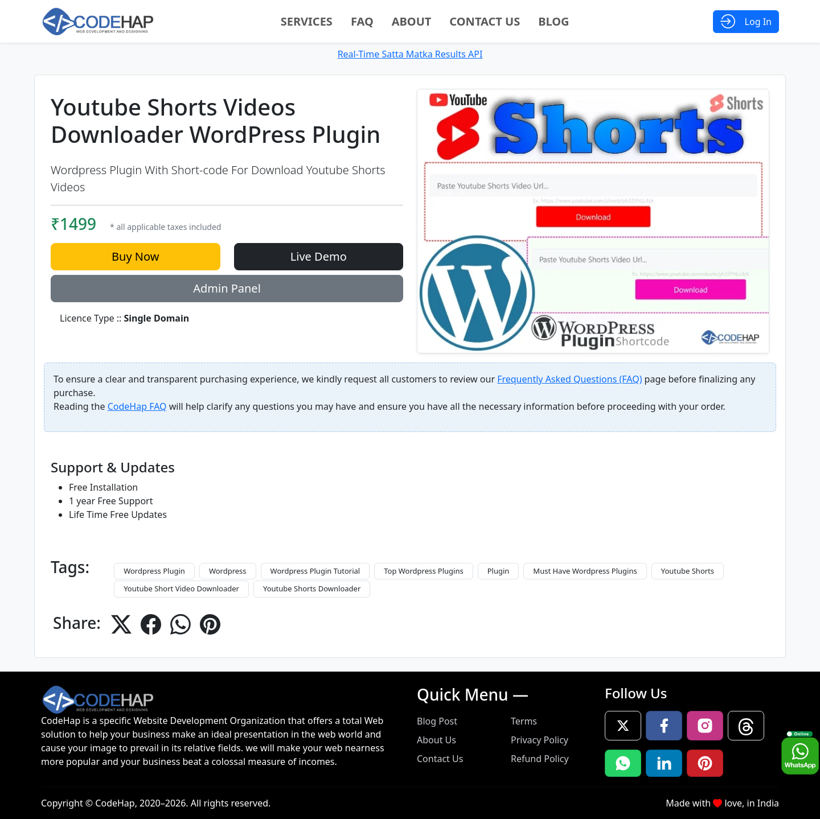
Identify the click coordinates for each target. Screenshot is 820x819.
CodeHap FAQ (137, 406)
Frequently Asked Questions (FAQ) (569, 379)
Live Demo (318, 256)
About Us (436, 740)
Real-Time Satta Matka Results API (410, 54)
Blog (553, 21)
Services (307, 21)
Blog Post (437, 721)
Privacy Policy (539, 740)
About (412, 21)
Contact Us (484, 21)
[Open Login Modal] (746, 21)
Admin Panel (227, 288)
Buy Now (135, 256)
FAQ (362, 21)
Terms (524, 721)
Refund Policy (540, 758)
